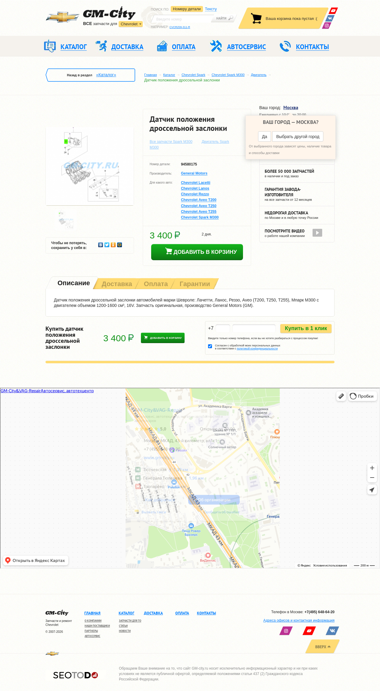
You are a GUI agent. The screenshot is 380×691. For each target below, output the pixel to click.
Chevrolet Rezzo (195, 194)
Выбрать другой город (297, 136)
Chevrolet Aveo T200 (198, 200)
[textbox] (182, 19)
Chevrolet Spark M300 (228, 75)
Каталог (169, 75)
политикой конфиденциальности (257, 348)
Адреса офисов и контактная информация (299, 620)
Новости (125, 631)
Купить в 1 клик (306, 328)
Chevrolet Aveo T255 (198, 212)
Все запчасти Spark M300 (171, 142)
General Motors (194, 174)
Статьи (123, 625)
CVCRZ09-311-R (180, 27)
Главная (150, 75)
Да (264, 136)
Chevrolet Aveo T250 (198, 206)
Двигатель (258, 75)
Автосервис (92, 636)
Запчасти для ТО (130, 620)
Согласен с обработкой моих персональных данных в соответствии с (247, 347)
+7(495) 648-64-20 (319, 612)
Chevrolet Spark (193, 75)
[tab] (73, 283)
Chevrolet (129, 24)
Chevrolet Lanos (195, 188)
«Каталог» (106, 74)
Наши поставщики (97, 625)
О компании (93, 620)
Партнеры (91, 631)
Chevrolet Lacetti (195, 183)
